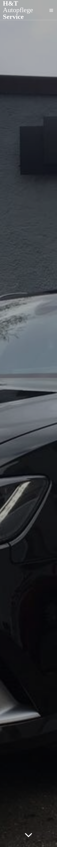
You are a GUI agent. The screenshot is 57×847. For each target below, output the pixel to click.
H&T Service (18, 10)
